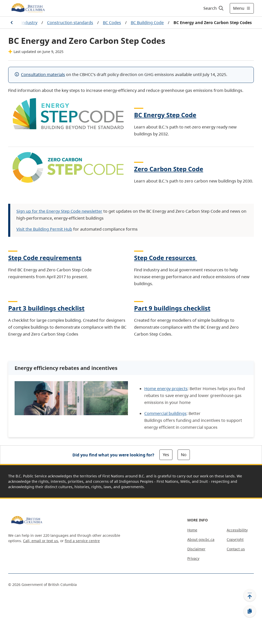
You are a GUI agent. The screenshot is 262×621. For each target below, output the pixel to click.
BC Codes (112, 22)
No (184, 454)
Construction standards (70, 22)
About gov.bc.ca (200, 539)
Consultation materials (43, 74)
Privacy (193, 558)
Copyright (235, 539)
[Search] (214, 8)
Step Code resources (165, 257)
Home (192, 530)
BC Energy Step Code (165, 115)
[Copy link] (250, 611)
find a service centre (82, 540)
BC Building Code (147, 22)
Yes (166, 454)
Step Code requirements (45, 257)
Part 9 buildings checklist (172, 308)
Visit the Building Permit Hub (44, 229)
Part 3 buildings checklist (46, 308)
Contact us (236, 549)
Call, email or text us (40, 540)
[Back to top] (250, 595)
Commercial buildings (165, 413)
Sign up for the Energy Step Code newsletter (59, 211)
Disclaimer (196, 549)
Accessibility (237, 530)
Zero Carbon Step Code (168, 169)
